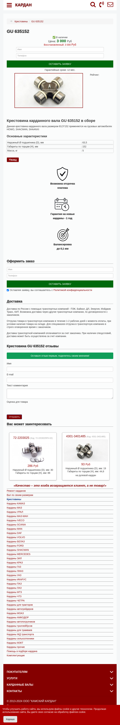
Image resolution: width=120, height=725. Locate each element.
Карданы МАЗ (14, 507)
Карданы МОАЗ (15, 613)
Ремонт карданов (16, 490)
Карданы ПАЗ (14, 583)
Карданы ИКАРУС (16, 579)
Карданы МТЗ (14, 592)
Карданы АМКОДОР (18, 617)
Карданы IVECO (15, 520)
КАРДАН (23, 5)
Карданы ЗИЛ (14, 558)
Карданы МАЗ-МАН (17, 516)
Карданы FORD (15, 545)
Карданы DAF (14, 533)
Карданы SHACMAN (18, 550)
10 (21, 406)
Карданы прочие (16, 647)
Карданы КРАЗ (15, 562)
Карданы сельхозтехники (20, 638)
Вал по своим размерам (20, 495)
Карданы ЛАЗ (14, 588)
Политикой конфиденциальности (72, 290)
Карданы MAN (14, 528)
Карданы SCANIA (16, 524)
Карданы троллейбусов (19, 626)
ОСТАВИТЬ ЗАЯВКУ (60, 64)
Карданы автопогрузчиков (21, 621)
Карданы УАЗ (14, 575)
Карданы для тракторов (20, 604)
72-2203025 (21, 437)
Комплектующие (16, 655)
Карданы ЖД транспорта (20, 634)
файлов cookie (77, 712)
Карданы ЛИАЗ (15, 571)
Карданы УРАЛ (15, 512)
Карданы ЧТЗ (14, 596)
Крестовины (14, 499)
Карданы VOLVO (16, 537)
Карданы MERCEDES (18, 554)
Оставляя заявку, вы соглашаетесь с (51, 290)
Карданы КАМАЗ (16, 503)
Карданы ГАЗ (14, 566)
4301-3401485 (76, 436)
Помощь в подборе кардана (22, 651)
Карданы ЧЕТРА (16, 600)
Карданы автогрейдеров (20, 609)
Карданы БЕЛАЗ (16, 541)
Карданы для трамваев (19, 630)
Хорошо (10, 719)
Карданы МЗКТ (15, 642)
